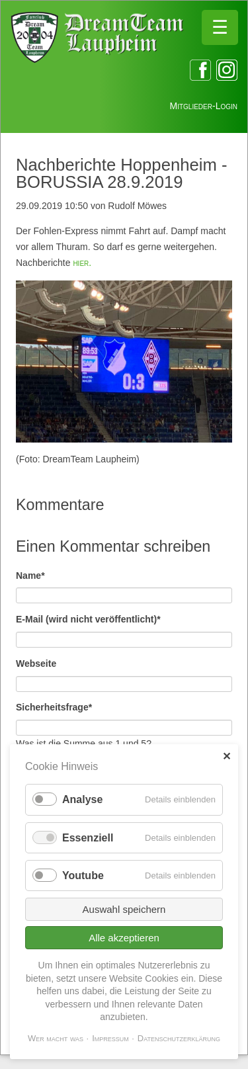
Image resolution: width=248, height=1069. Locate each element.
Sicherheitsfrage (54, 706)
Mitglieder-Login (203, 106)
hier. (82, 262)
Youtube (83, 875)
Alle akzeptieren (124, 937)
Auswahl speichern (124, 909)
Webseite (36, 663)
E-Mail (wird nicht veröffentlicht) (88, 618)
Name (38, 574)
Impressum (110, 1038)
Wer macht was (55, 1038)
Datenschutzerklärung (179, 1038)
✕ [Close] (226, 756)
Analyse (82, 799)
